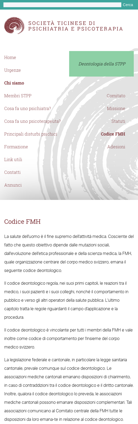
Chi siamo (14, 83)
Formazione (16, 147)
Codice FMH (113, 134)
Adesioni (116, 147)
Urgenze (12, 70)
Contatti (12, 172)
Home (10, 57)
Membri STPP (18, 96)
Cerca (128, 5)
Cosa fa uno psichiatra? (27, 108)
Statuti (118, 121)
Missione (116, 108)
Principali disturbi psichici (30, 134)
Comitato (116, 96)
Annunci (13, 185)
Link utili (13, 159)
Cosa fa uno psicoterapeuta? (32, 121)
